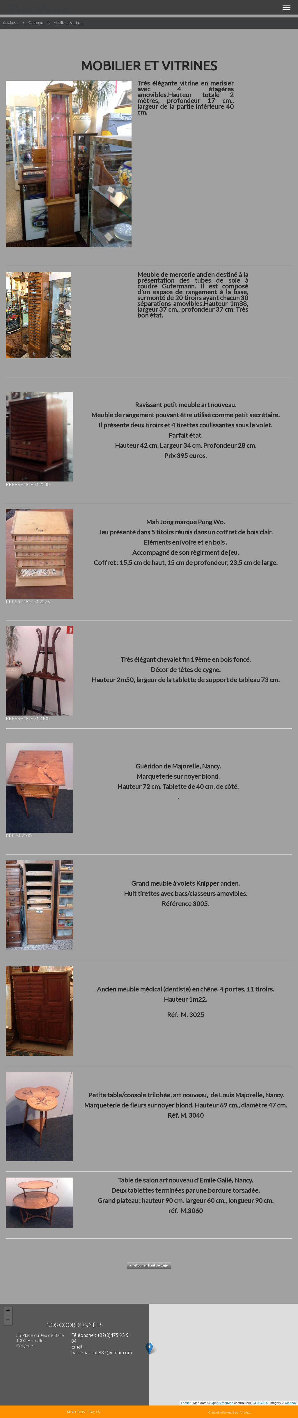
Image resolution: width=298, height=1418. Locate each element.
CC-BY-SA (260, 1403)
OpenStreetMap (222, 1403)
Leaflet (186, 1403)
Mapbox (291, 1403)
